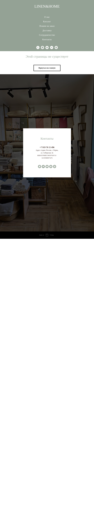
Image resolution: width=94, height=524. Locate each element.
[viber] (43, 166)
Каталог (47, 21)
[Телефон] (37, 47)
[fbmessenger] (47, 166)
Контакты (47, 39)
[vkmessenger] (54, 166)
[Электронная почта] (47, 47)
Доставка (47, 30)
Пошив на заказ (47, 26)
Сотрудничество (47, 35)
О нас (47, 17)
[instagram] (56, 47)
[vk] (51, 47)
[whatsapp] (42, 47)
